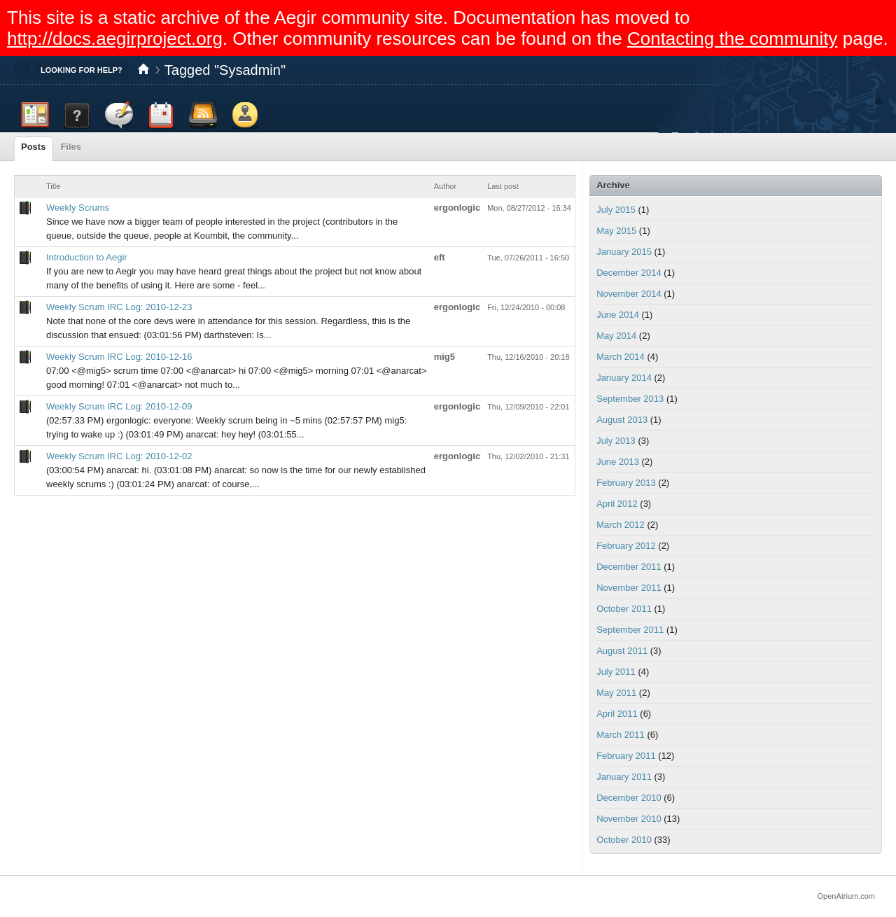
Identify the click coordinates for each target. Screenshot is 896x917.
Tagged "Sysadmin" (225, 70)
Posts (33, 146)
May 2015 (616, 230)
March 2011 (620, 734)
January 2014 (624, 377)
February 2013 (626, 482)
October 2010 (624, 839)
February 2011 (626, 755)
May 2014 (616, 335)
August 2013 (622, 419)
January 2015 (624, 251)
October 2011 (624, 608)
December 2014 (629, 272)
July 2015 (616, 209)
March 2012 (620, 524)
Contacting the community (732, 38)
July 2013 (616, 440)
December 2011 (629, 566)
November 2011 (629, 587)
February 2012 (626, 545)
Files (70, 146)
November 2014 (629, 293)
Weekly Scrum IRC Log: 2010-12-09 (119, 406)
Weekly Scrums (77, 207)
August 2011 (622, 650)
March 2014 (620, 356)
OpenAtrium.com (846, 896)
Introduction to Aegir (86, 257)
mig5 (444, 356)
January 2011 (624, 776)
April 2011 (617, 713)
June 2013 (617, 461)
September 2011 (630, 629)
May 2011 (616, 692)
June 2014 (617, 314)
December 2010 (629, 797)
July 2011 (616, 671)
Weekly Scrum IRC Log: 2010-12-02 (119, 456)
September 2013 (630, 398)
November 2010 (629, 818)
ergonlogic (457, 207)
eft (439, 257)
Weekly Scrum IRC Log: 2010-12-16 (119, 356)
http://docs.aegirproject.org (115, 38)
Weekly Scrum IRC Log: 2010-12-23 (119, 307)
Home (143, 69)
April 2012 (617, 503)
